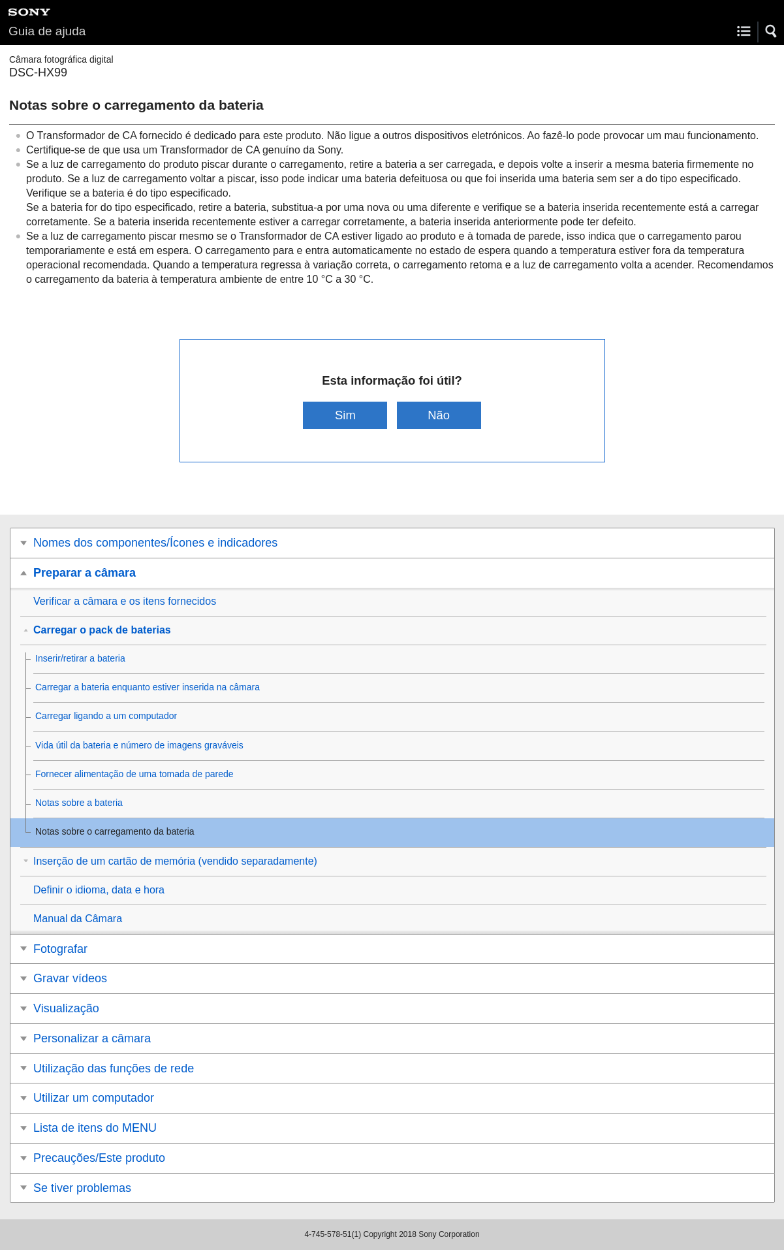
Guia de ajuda (47, 31)
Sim (345, 415)
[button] (771, 31)
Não (439, 415)
